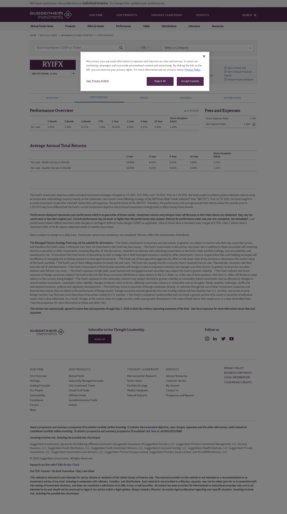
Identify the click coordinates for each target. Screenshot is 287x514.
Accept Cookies (190, 81)
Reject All (160, 81)
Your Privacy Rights (97, 81)
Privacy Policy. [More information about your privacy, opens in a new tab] (193, 69)
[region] (145, 71)
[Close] (204, 56)
